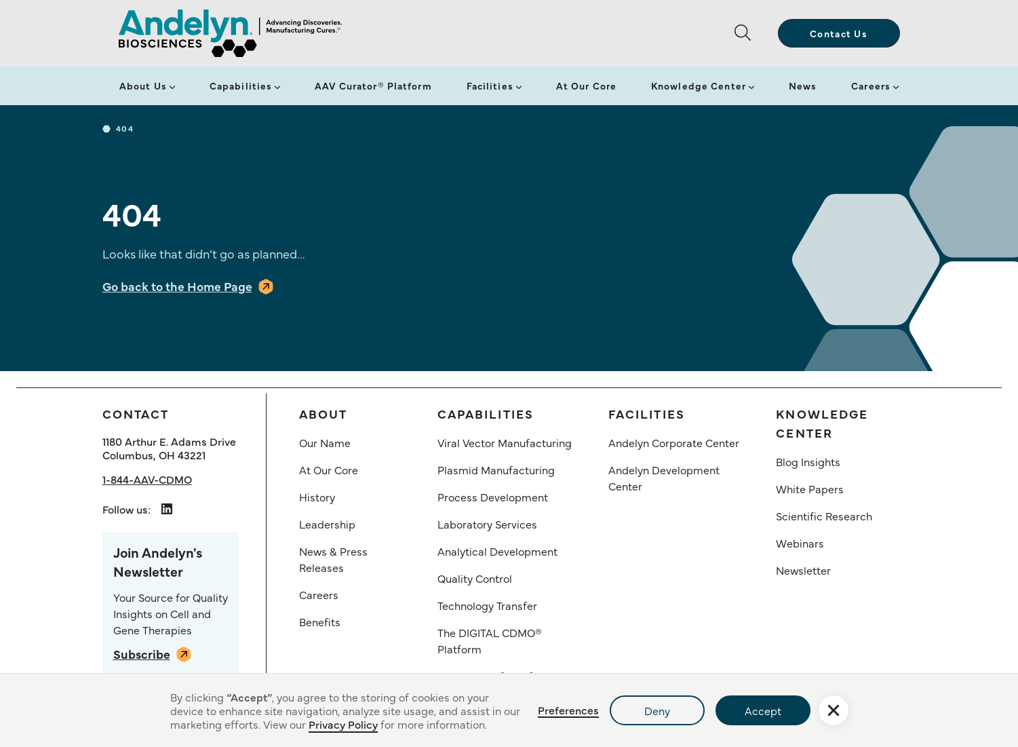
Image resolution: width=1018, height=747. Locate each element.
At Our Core (586, 85)
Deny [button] (657, 710)
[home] (230, 33)
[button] (748, 33)
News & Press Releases (333, 559)
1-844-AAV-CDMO (147, 479)
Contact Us (838, 33)
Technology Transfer (487, 605)
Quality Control (474, 578)
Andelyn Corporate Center (673, 442)
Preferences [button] (568, 710)
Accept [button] (763, 710)
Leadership (327, 523)
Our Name (325, 442)
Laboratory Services (487, 523)
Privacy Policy (343, 723)
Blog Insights (808, 461)
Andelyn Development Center (664, 477)
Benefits (319, 621)
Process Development (492, 496)
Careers (870, 85)
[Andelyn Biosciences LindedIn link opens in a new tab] (166, 509)
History (317, 496)
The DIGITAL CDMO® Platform (489, 640)
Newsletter (803, 569)
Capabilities (241, 85)
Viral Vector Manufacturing (504, 442)
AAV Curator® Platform (373, 85)
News (803, 85)
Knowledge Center (698, 85)
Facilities (490, 85)
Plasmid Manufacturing (496, 469)
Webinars (800, 542)
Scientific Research (824, 515)
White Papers (810, 488)
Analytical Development (497, 550)
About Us (143, 85)
